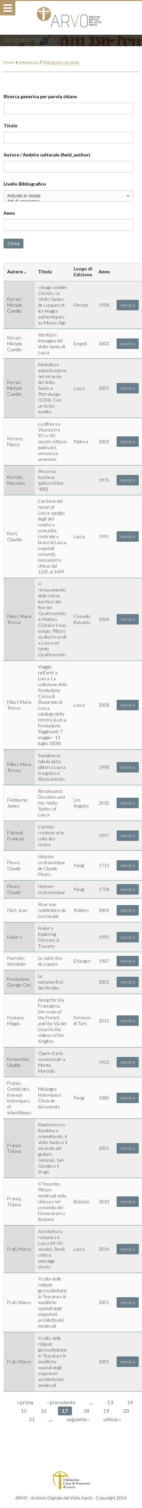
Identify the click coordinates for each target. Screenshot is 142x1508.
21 (32, 1419)
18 (86, 1411)
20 (126, 1411)
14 (130, 1402)
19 (106, 1411)
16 (44, 1411)
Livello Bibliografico (25, 184)
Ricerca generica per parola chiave (40, 96)
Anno (9, 213)
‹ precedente (61, 1402)
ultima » (112, 1419)
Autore (17, 271)
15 (24, 1411)
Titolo (11, 125)
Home (9, 62)
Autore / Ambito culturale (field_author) (47, 154)
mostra (128, 305)
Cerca (13, 243)
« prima (25, 1402)
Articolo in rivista (68, 196)
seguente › (78, 1419)
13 (110, 1402)
